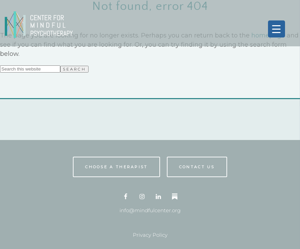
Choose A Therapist (116, 167)
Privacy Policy (150, 235)
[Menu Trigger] (276, 28)
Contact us (197, 167)
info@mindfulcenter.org (150, 210)
